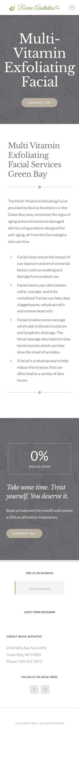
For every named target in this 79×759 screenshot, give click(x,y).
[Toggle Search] (57, 7)
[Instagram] (45, 689)
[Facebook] (34, 689)
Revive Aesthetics (40, 588)
